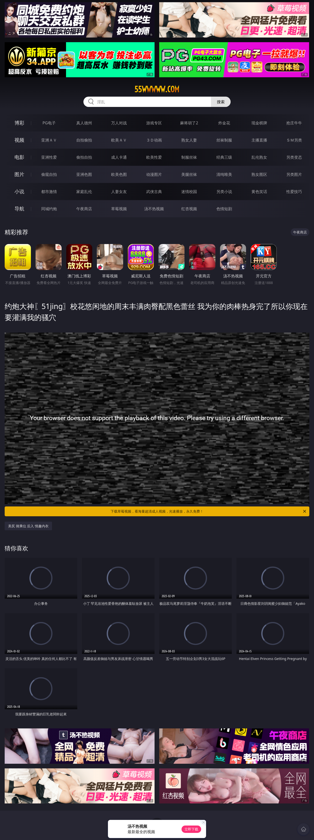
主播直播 (259, 140)
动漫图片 (154, 174)
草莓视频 (119, 208)
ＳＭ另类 (294, 140)
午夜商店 (84, 208)
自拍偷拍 (84, 140)
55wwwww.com (156, 89)
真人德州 (84, 123)
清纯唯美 (224, 174)
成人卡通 (119, 157)
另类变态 (294, 157)
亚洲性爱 (49, 157)
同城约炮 (49, 208)
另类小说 (224, 191)
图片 (19, 174)
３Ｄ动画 (154, 140)
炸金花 (224, 123)
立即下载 (191, 829)
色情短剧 (224, 208)
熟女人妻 (189, 140)
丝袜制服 (224, 140)
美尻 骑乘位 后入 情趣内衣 (28, 526)
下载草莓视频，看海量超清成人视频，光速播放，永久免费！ (209, 511)
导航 (19, 208)
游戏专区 (154, 123)
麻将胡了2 (189, 123)
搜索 (221, 101)
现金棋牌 (259, 123)
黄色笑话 (259, 191)
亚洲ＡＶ (49, 140)
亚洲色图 (84, 174)
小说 (19, 191)
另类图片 (294, 174)
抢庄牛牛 (294, 123)
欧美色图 (119, 174)
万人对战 (119, 123)
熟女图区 (259, 174)
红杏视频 (189, 208)
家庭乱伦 (84, 191)
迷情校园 (189, 191)
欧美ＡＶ (119, 140)
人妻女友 (119, 191)
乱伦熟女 (259, 157)
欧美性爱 (154, 157)
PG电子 (48, 123)
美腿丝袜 (189, 174)
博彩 (19, 122)
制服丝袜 (189, 157)
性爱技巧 (294, 191)
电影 (19, 157)
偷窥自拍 (49, 174)
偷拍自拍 (84, 157)
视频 (19, 140)
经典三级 (224, 157)
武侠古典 (154, 191)
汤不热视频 (154, 208)
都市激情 (49, 191)
